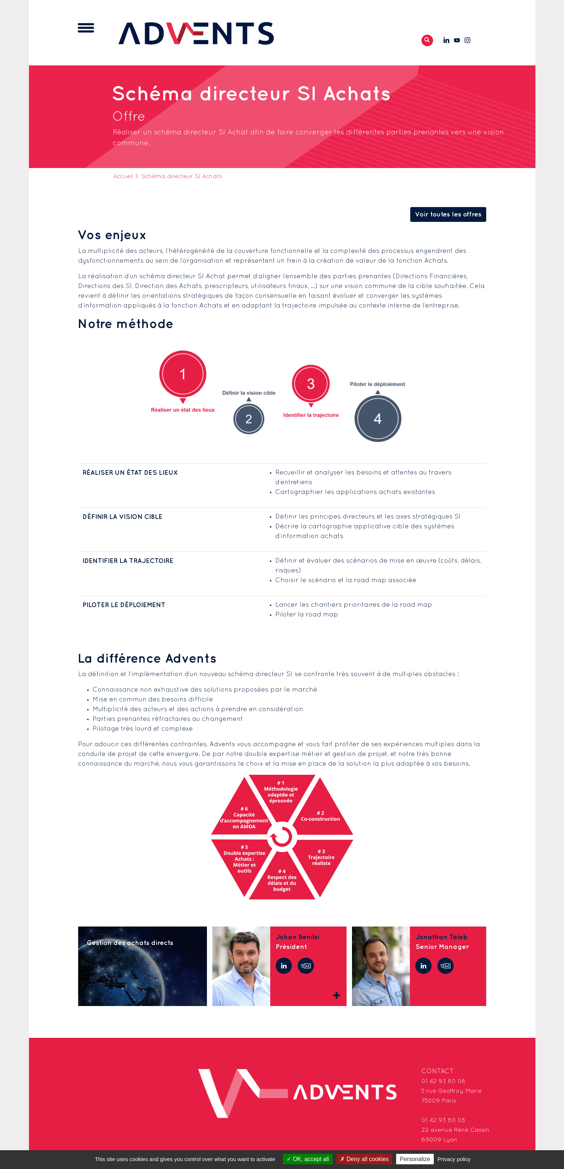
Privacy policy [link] (454, 1159)
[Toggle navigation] (85, 28)
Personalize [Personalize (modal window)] (415, 1159)
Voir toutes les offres (448, 215)
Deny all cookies (364, 1159)
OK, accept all (308, 1159)
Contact (437, 1073)
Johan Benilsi (297, 938)
